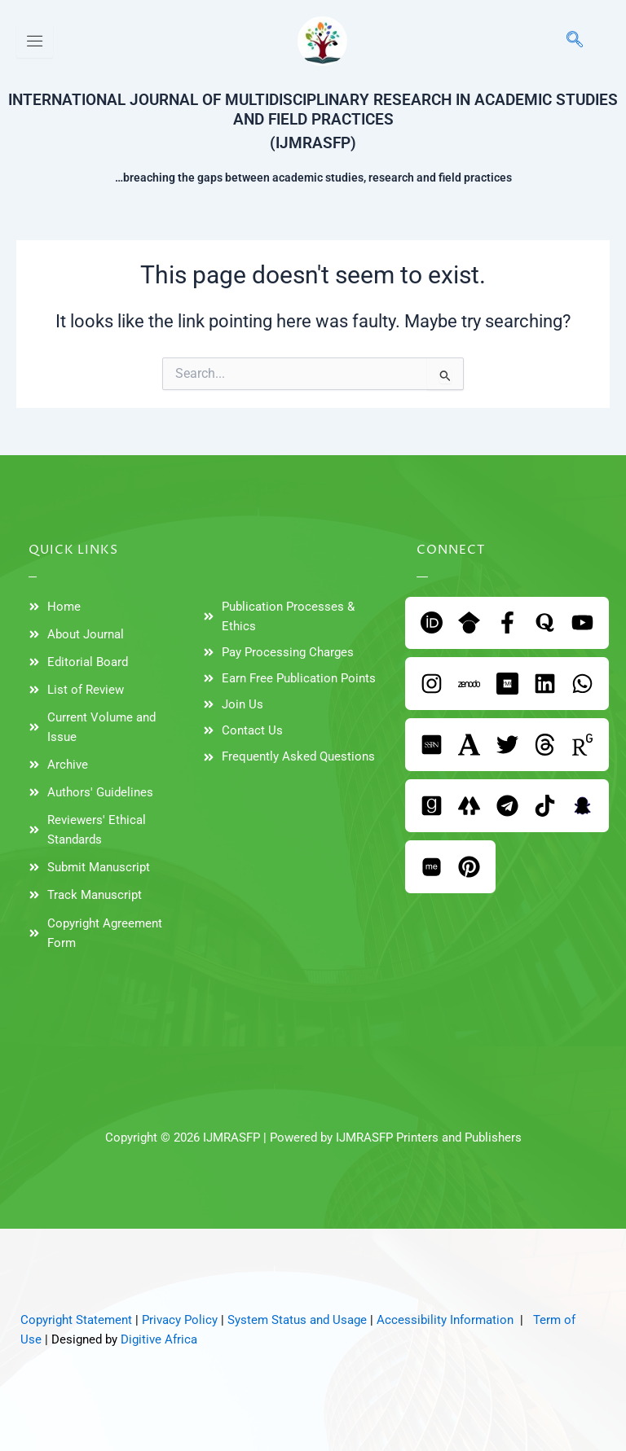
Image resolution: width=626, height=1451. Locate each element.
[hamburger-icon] (34, 41)
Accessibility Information (445, 1320)
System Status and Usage (297, 1320)
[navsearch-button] (566, 40)
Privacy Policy (180, 1320)
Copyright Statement (76, 1320)
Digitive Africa (159, 1339)
